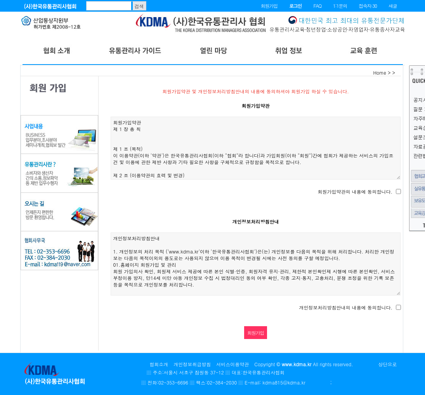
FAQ (317, 5)
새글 (393, 5)
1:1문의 (340, 5)
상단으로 (387, 364)
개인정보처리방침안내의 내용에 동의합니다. (345, 307)
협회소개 (158, 364)
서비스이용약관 (232, 364)
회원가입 (269, 5)
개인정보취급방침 (192, 364)
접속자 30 (368, 5)
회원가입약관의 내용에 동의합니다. (354, 191)
